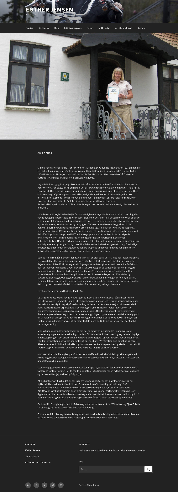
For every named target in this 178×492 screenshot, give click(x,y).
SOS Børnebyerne (73, 28)
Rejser (90, 28)
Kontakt (142, 28)
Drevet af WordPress (89, 485)
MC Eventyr (104, 28)
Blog (56, 28)
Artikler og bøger (123, 28)
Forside (29, 28)
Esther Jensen (49, 10)
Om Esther (44, 28)
